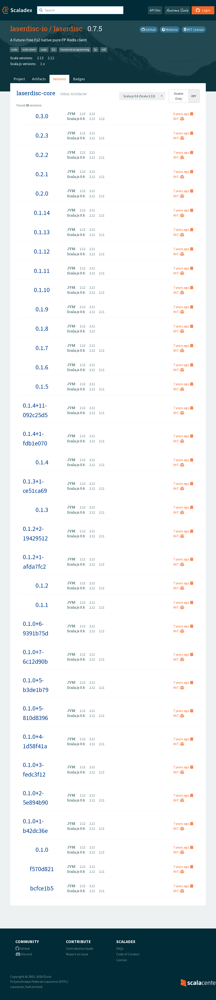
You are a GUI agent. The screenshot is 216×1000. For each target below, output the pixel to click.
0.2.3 (42, 135)
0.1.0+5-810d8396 (35, 713)
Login (203, 10)
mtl (104, 49)
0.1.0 (42, 849)
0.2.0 (42, 193)
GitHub (149, 29)
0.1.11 (42, 271)
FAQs (119, 948)
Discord (23, 954)
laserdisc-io (28, 28)
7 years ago (183, 133)
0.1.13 (42, 232)
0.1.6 (42, 367)
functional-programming (75, 49)
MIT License (194, 29)
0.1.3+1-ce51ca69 (35, 486)
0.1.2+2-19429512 (35, 533)
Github (22, 948)
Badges (79, 78)
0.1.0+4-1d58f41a (35, 741)
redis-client (29, 49)
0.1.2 (42, 585)
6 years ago (183, 114)
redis (14, 49)
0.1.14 (42, 213)
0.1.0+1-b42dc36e (35, 826)
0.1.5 (42, 386)
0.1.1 (42, 605)
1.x (42, 63)
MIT (178, 119)
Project (19, 78)
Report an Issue (77, 954)
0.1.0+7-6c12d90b (35, 656)
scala (44, 49)
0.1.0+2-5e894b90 (35, 797)
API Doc (155, 10)
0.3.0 (42, 116)
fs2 (53, 49)
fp (95, 49)
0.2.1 (42, 174)
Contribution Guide (79, 948)
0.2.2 (42, 155)
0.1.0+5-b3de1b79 (35, 685)
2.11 (92, 133)
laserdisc (67, 28)
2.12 (51, 57)
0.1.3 (42, 510)
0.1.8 (42, 328)
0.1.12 (42, 251)
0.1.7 (42, 348)
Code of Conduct (128, 954)
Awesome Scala (177, 10)
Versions (59, 78)
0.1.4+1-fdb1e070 (35, 438)
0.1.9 (42, 309)
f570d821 (42, 869)
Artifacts (39, 78)
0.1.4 (42, 462)
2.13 (40, 57)
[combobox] (142, 96)
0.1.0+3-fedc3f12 (34, 769)
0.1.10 (42, 290)
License (121, 960)
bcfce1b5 (41, 888)
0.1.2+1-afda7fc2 (34, 561)
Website (170, 29)
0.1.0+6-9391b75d (35, 628)
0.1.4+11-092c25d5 (35, 410)
